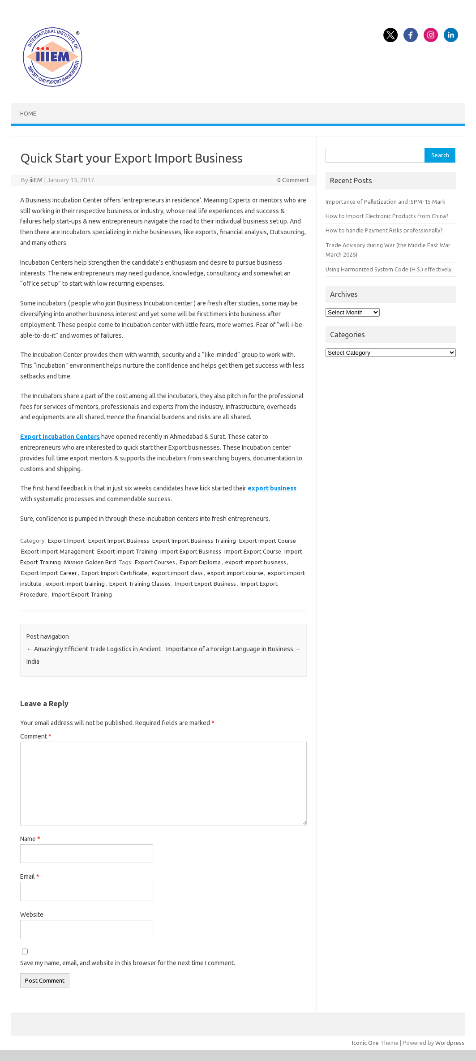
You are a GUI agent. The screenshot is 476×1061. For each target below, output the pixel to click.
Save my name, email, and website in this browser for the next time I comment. (127, 962)
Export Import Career (49, 573)
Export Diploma (200, 562)
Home (28, 113)
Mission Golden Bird (90, 562)
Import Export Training (82, 594)
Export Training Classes (140, 583)
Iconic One (365, 1043)
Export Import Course (267, 540)
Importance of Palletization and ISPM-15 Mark (385, 201)
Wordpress (449, 1043)
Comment (35, 736)
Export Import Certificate (114, 573)
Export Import (66, 540)
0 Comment (293, 180)
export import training (75, 583)
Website (31, 914)
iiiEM (36, 180)
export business (272, 488)
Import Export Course (252, 551)
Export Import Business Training (194, 540)
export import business (255, 562)
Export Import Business (118, 540)
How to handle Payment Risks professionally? (384, 230)
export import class (177, 573)
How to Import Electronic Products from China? (387, 216)
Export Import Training (127, 551)
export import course (235, 573)
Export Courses (155, 562)
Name (30, 838)
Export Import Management (57, 551)
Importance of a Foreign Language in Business (233, 649)
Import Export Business (190, 551)
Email (29, 876)
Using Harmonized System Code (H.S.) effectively (388, 269)
